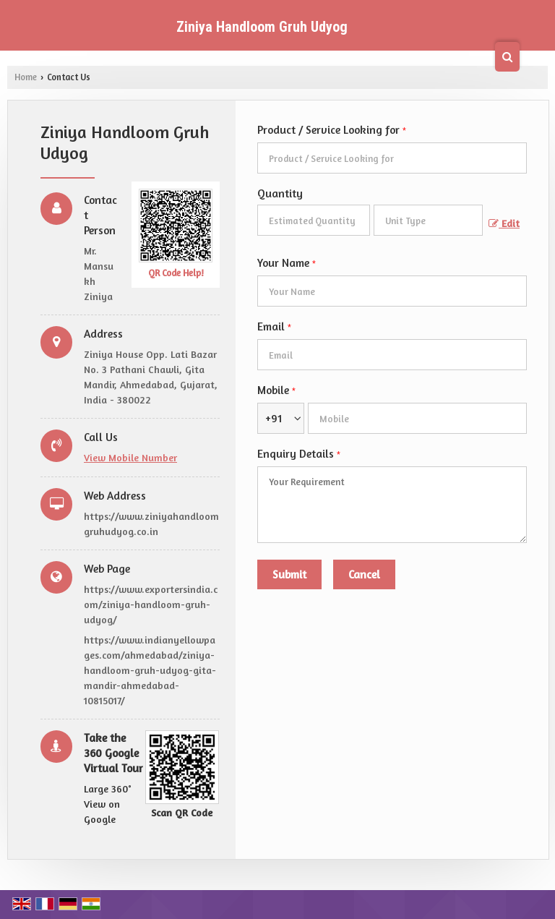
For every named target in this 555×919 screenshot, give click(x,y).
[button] (130, 457)
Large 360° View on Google (108, 803)
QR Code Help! (176, 273)
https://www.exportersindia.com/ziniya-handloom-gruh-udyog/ (151, 604)
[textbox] (428, 220)
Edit (504, 223)
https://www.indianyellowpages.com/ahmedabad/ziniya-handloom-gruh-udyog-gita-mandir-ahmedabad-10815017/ (150, 669)
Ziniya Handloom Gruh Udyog (262, 27)
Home (25, 77)
